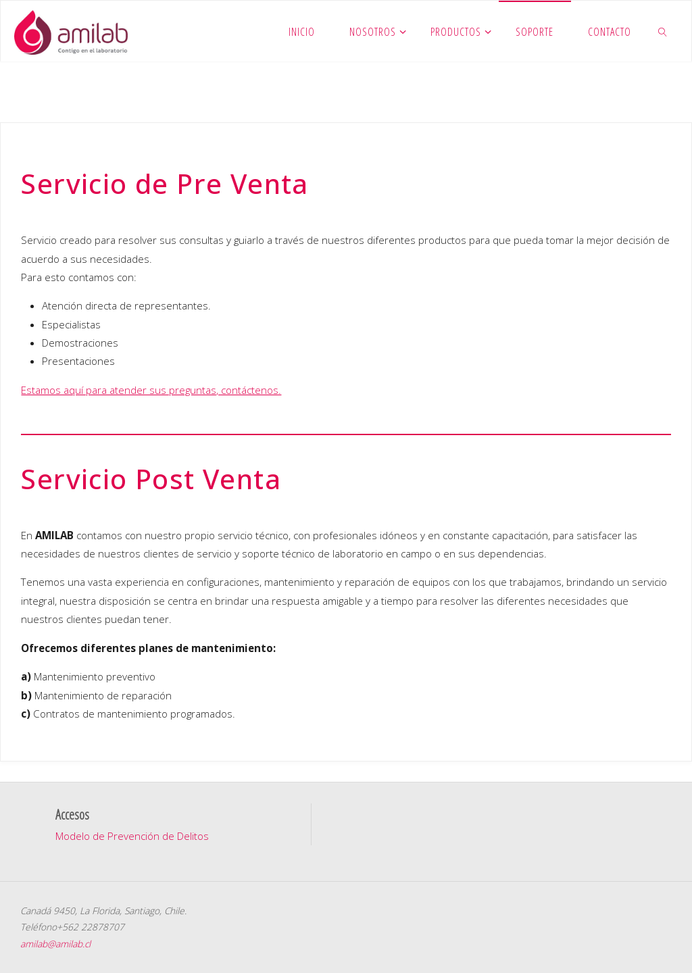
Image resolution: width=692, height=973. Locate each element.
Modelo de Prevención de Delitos (132, 836)
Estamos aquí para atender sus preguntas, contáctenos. (151, 390)
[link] (663, 31)
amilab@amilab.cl (55, 943)
